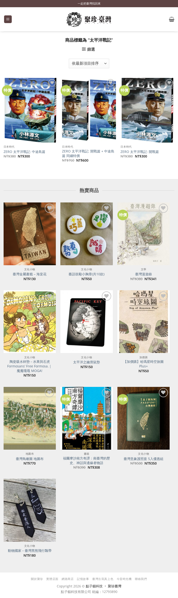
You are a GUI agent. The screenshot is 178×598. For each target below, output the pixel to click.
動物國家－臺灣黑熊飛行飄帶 (30, 550)
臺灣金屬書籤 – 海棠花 (29, 274)
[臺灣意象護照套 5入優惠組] (143, 418)
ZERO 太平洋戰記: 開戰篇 (140, 152)
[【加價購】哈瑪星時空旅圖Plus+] (143, 321)
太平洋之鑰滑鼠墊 (86, 362)
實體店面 (52, 579)
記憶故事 (83, 579)
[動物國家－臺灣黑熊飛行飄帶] (30, 510)
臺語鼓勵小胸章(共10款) (86, 274)
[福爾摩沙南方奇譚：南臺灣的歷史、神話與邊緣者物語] (86, 418)
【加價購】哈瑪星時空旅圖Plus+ (143, 363)
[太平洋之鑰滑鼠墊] (86, 321)
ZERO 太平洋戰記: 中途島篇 (24, 152)
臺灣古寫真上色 (102, 579)
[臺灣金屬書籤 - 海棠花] (30, 233)
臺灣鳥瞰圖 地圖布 (30, 459)
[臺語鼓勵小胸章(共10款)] (86, 233)
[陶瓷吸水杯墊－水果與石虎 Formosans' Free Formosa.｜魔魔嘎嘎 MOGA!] (30, 321)
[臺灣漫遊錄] (143, 233)
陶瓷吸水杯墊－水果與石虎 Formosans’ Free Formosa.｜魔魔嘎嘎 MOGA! (29, 366)
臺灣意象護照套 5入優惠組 (143, 459)
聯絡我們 (141, 579)
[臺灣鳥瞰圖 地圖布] (30, 418)
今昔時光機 (124, 579)
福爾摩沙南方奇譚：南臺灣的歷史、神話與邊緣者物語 (86, 460)
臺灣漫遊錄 (143, 274)
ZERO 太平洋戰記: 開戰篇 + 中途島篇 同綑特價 (88, 153)
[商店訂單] (89, 63)
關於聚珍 (37, 579)
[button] (8, 19)
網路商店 (68, 579)
